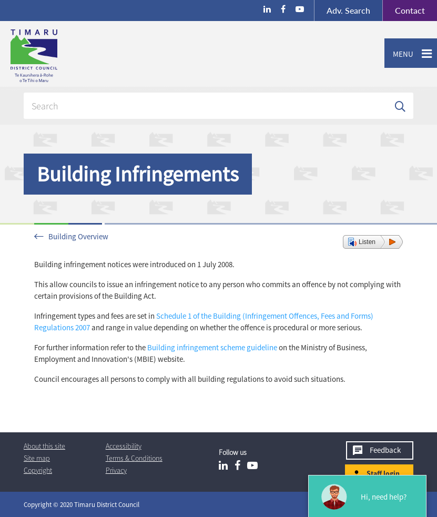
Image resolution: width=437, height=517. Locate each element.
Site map (37, 458)
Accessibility (123, 446)
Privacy (116, 470)
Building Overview (78, 236)
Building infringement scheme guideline (212, 347)
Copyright (38, 470)
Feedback (385, 450)
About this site (44, 446)
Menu (398, 54)
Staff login (383, 473)
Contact (403, 10)
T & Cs (134, 458)
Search (348, 10)
